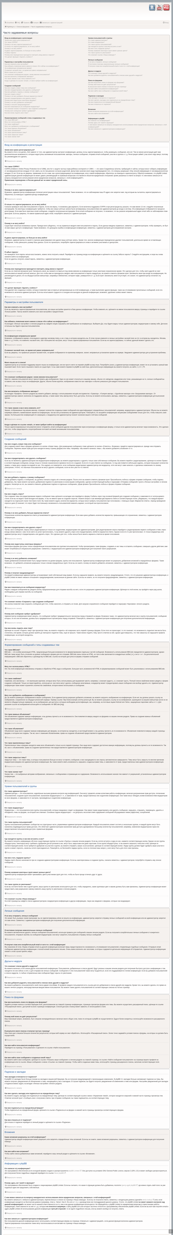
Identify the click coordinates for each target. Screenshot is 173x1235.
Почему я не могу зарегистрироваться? (18, 44)
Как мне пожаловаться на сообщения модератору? (22, 106)
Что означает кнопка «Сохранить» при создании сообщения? (26, 108)
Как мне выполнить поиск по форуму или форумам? (106, 82)
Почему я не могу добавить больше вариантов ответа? (24, 96)
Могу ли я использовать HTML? (15, 122)
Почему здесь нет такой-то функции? (101, 122)
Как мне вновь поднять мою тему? (16, 113)
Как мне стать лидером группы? (99, 48)
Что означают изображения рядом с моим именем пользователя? (27, 74)
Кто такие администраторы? (98, 40)
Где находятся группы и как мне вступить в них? (104, 46)
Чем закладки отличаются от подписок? (102, 98)
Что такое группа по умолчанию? (99, 52)
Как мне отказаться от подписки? (99, 104)
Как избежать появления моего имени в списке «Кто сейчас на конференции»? (32, 66)
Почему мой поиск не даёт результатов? (102, 84)
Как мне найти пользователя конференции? (103, 89)
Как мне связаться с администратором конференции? (106, 129)
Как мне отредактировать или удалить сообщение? (22, 90)
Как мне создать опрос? (13, 94)
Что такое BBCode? (11, 120)
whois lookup (147, 1200)
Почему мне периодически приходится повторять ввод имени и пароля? (29, 55)
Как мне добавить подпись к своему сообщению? (22, 92)
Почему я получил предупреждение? (17, 104)
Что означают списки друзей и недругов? (102, 73)
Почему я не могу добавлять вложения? (18, 102)
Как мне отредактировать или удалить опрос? (20, 98)
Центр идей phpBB (128, 1185)
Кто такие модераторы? (96, 42)
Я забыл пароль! (10, 52)
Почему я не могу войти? (13, 48)
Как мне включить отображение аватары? (19, 76)
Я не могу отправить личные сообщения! (102, 62)
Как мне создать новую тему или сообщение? (20, 88)
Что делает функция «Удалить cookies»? (19, 57)
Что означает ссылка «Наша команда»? (102, 55)
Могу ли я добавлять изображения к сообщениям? (22, 126)
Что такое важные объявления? (15, 128)
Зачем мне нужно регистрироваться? (17, 40)
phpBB (139, 367)
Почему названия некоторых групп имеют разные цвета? (107, 50)
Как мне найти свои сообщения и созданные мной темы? (108, 91)
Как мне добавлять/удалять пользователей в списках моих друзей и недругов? (115, 75)
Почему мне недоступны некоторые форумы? (20, 100)
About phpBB (59, 1173)
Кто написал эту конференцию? (99, 120)
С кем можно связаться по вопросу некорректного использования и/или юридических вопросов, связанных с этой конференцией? (127, 126)
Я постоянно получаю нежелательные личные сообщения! (108, 64)
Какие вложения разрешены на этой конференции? (106, 111)
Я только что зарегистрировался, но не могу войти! (22, 46)
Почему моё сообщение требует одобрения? (20, 111)
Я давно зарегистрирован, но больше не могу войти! (23, 50)
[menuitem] (9, 22)
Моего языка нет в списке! (14, 72)
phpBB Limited (74, 1171)
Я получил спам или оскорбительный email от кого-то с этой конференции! (114, 66)
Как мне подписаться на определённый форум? (104, 102)
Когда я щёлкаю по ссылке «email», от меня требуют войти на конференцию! (31, 81)
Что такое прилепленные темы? (16, 132)
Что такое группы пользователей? (100, 44)
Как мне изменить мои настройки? (16, 64)
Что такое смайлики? (12, 124)
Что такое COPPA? (11, 42)
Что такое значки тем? (12, 136)
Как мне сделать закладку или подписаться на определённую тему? (111, 100)
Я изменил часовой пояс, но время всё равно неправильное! (26, 70)
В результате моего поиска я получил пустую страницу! (107, 86)
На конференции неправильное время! (18, 68)
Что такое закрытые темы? (14, 134)
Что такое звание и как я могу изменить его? (20, 78)
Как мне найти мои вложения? (98, 113)
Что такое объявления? (13, 130)
